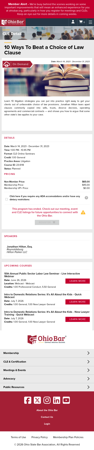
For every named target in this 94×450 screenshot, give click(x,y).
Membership (11, 353)
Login (47, 423)
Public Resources (13, 387)
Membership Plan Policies (68, 437)
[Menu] (90, 22)
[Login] (73, 22)
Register (47, 222)
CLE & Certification (14, 361)
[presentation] (7, 199)
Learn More (77, 281)
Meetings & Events (14, 370)
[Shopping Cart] (82, 22)
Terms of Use (18, 437)
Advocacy (9, 378)
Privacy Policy (39, 437)
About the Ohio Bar (47, 410)
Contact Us (47, 417)
